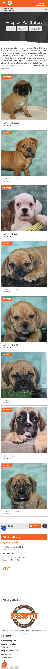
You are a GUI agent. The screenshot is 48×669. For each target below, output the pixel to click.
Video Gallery (6, 657)
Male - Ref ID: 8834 (10, 234)
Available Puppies (8, 641)
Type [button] (10, 28)
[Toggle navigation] (4, 3)
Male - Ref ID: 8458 (10, 289)
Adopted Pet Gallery (9, 651)
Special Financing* (9, 644)
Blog (3, 661)
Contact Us (6, 654)
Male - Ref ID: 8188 (10, 456)
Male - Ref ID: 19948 (11, 178)
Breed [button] (21, 28)
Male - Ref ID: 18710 (10, 400)
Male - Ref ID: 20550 (11, 123)
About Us (5, 647)
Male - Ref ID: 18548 (11, 511)
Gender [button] (35, 28)
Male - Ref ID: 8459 (10, 345)
